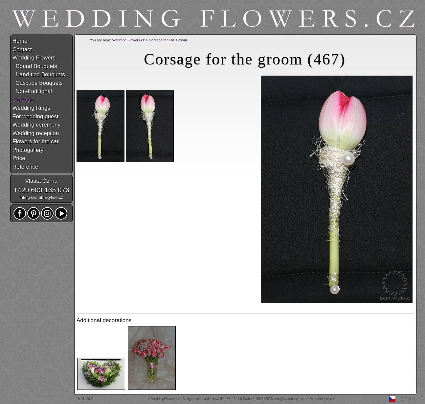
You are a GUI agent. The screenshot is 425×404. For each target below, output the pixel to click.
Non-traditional (32, 91)
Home (19, 41)
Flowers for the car (35, 141)
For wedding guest (35, 116)
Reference (25, 167)
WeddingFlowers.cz (165, 399)
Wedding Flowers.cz (128, 40)
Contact (22, 49)
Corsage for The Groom (168, 40)
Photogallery (28, 150)
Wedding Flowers (34, 58)
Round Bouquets (34, 66)
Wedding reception (35, 133)
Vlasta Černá (41, 181)
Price (18, 158)
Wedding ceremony (36, 125)
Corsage (23, 100)
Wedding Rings (31, 108)
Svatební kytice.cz (323, 399)
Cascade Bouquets (37, 83)
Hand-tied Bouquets (38, 74)
